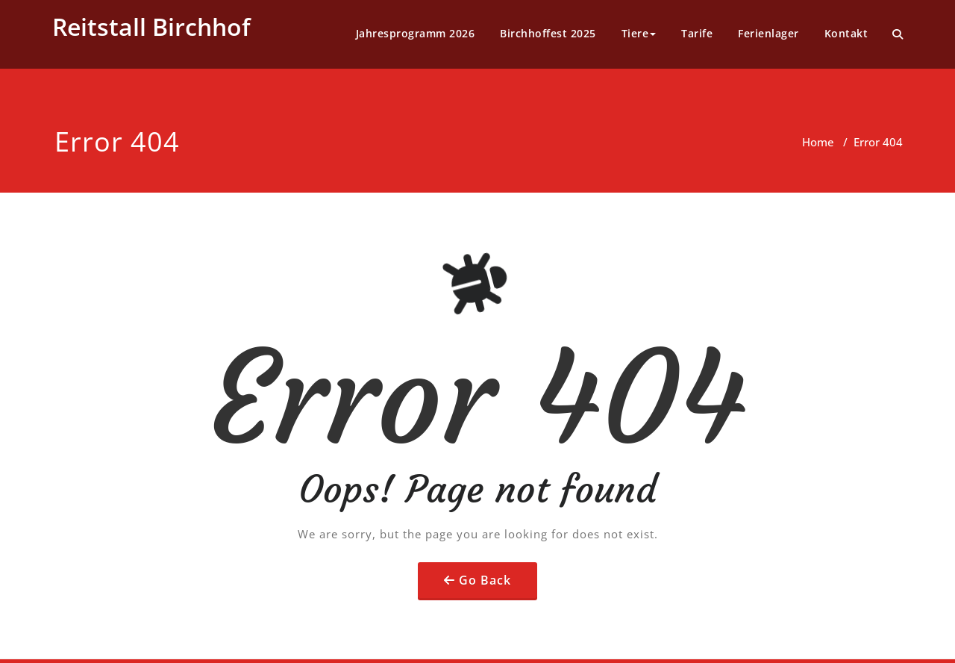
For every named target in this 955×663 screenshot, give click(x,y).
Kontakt (846, 33)
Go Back (485, 580)
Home (818, 141)
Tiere (639, 33)
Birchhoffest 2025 (548, 33)
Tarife (697, 33)
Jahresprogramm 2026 (415, 33)
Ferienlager (768, 33)
